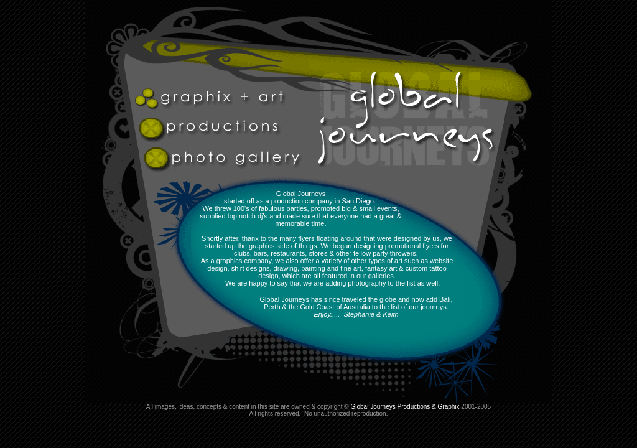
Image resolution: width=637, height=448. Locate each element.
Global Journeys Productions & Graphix (404, 406)
